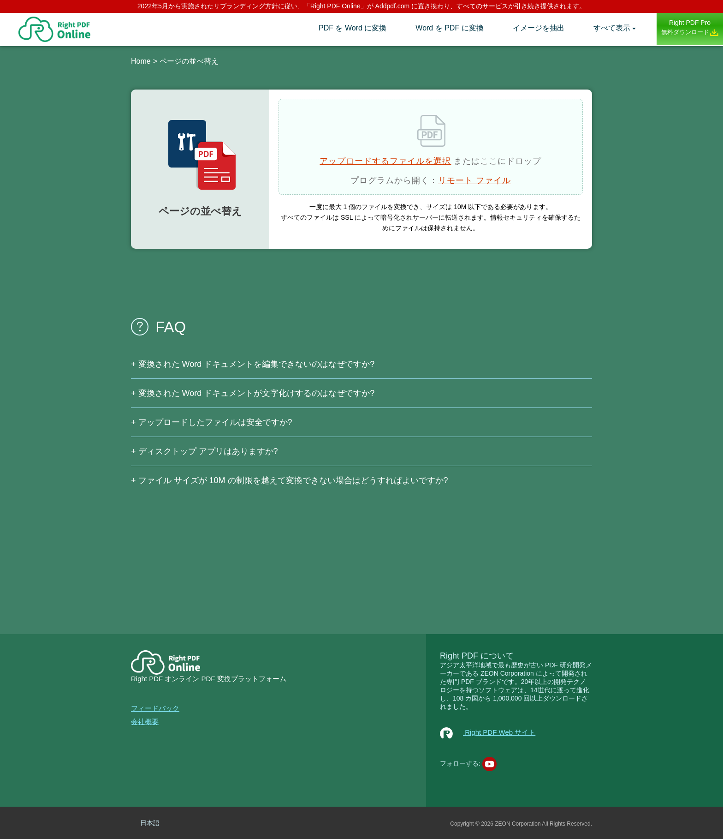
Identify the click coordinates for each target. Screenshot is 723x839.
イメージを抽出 (538, 28)
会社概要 (145, 721)
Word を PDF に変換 (449, 28)
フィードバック (155, 708)
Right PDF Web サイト (487, 732)
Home (141, 61)
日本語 (150, 823)
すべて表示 (611, 28)
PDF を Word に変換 (352, 28)
